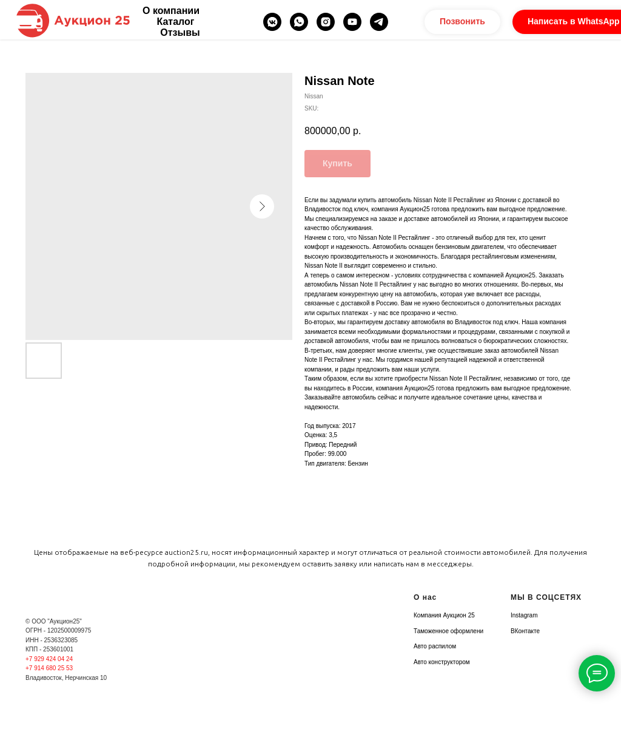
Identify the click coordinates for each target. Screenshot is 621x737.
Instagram (524, 615)
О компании (171, 10)
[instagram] (326, 22)
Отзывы (180, 32)
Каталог (176, 21)
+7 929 (35, 659)
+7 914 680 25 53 (49, 668)
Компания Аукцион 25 (444, 615)
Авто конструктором (442, 662)
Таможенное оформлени (448, 631)
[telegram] (379, 22)
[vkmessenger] (272, 22)
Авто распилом (435, 646)
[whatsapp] (299, 22)
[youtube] (352, 22)
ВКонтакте (525, 631)
